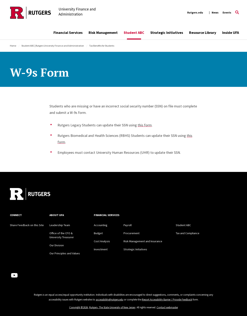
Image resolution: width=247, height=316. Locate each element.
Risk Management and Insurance (143, 241)
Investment (101, 249)
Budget (98, 233)
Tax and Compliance (187, 233)
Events (227, 12)
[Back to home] (30, 194)
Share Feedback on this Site (27, 225)
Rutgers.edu (195, 12)
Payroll (128, 225)
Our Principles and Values (64, 253)
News (215, 12)
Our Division (56, 245)
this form (145, 125)
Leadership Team (59, 225)
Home (13, 45)
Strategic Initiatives (166, 32)
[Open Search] (237, 13)
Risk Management (103, 32)
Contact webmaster (167, 307)
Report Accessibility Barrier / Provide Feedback (167, 299)
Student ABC (134, 32)
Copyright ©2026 (78, 307)
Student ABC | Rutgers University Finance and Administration (52, 45)
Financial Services (68, 32)
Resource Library (202, 32)
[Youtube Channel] (14, 275)
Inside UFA (230, 32)
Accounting (100, 225)
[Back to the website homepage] (30, 13)
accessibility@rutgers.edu (109, 299)
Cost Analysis (102, 241)
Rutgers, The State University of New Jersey (112, 307)
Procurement (131, 233)
